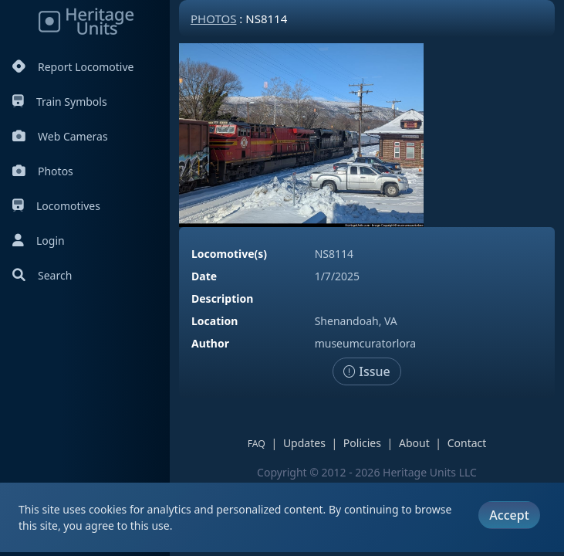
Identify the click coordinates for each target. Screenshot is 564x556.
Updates (304, 443)
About (414, 443)
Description (222, 298)
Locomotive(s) (229, 253)
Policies (362, 443)
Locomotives (56, 205)
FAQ (256, 443)
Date (204, 276)
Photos (42, 171)
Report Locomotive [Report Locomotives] (72, 66)
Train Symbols (59, 101)
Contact (467, 443)
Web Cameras (60, 136)
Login (38, 240)
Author (210, 343)
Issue (366, 371)
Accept (509, 515)
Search (42, 275)
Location (214, 321)
